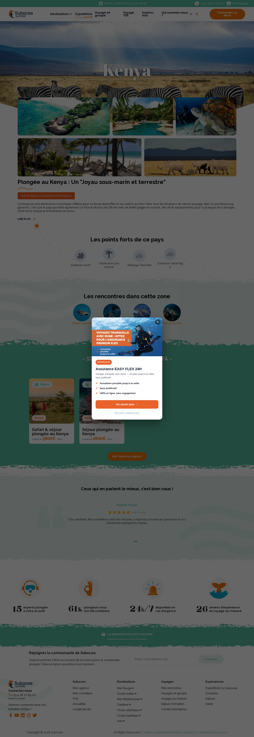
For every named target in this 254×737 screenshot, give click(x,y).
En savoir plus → (127, 404)
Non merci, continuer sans (127, 413)
